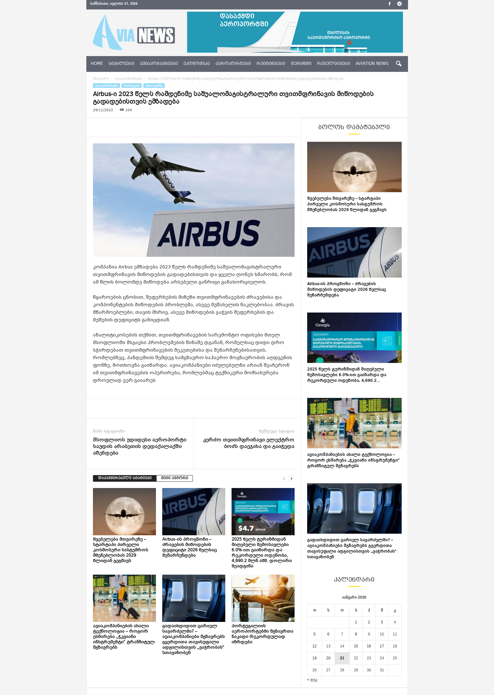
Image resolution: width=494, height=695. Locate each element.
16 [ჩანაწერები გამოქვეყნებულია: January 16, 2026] (369, 646)
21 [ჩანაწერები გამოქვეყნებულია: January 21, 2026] (342, 658)
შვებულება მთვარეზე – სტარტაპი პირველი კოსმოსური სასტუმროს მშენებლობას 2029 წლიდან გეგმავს (120, 550)
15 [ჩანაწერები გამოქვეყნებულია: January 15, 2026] (356, 646)
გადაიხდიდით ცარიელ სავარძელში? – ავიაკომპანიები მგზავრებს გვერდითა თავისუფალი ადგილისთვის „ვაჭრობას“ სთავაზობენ (193, 639)
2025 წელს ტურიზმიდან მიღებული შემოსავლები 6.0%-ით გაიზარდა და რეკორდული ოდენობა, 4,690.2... (346, 375)
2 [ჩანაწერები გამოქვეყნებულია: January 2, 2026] (369, 622)
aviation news (372, 64)
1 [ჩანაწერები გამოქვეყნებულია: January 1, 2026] (356, 622)
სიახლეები (121, 64)
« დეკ (312, 679)
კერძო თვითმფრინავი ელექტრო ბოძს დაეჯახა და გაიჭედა (248, 443)
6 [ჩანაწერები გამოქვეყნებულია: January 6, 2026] (328, 634)
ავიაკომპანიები (159, 64)
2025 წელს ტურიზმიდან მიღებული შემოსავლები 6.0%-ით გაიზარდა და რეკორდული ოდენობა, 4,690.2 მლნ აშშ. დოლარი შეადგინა (262, 553)
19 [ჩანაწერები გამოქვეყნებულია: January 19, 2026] (315, 658)
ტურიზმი (301, 64)
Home (97, 64)
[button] (398, 64)
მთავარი (101, 79)
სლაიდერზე (154, 85)
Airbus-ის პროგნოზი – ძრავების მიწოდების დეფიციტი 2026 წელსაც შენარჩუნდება (189, 548)
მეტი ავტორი (174, 478)
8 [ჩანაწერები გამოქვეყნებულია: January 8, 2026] (356, 634)
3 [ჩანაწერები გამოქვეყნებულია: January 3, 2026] (382, 622)
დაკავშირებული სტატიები (125, 478)
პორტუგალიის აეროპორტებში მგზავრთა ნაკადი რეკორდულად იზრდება (262, 634)
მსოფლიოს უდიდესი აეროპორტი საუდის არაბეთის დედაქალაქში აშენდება (139, 447)
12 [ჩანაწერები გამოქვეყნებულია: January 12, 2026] (315, 646)
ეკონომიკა (196, 64)
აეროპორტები (233, 64)
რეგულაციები (333, 64)
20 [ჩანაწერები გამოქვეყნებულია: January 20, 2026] (328, 658)
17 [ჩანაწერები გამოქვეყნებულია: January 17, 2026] (382, 646)
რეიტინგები (270, 64)
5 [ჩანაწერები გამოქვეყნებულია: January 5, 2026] (314, 634)
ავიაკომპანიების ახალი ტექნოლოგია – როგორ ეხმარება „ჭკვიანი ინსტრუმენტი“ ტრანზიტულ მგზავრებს (124, 637)
